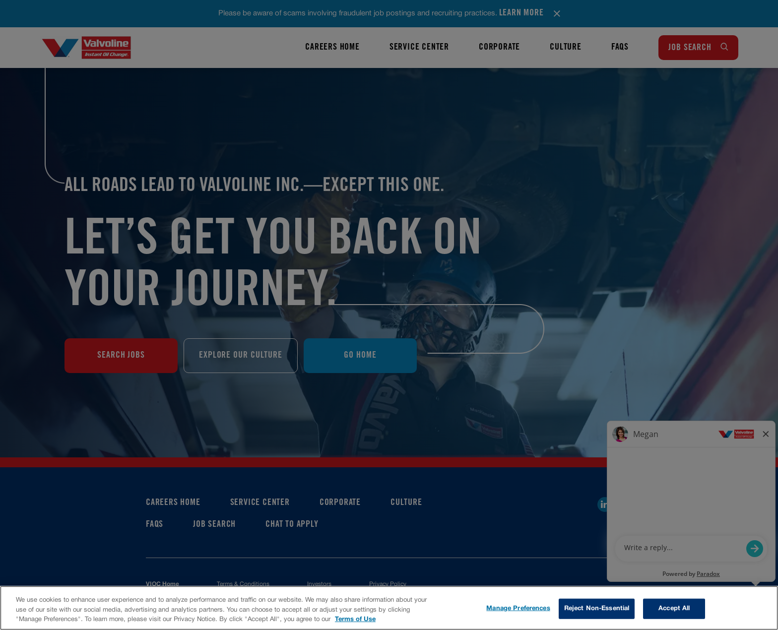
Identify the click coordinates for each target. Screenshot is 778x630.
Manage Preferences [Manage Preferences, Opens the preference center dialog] (518, 608)
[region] (389, 608)
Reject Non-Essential (597, 608)
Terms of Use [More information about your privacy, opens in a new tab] (355, 620)
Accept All (674, 608)
